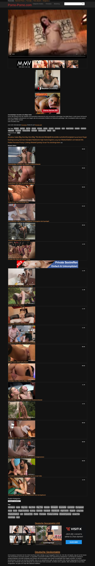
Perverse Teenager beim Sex (16, 305)
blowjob (34, 128)
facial (63, 128)
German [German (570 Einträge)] (22, 140)
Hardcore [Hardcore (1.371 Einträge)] (36, 140)
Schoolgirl (34, 130)
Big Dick (22, 128)
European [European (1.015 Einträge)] (70, 137)
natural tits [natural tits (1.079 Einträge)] (79, 140)
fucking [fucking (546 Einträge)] (16, 140)
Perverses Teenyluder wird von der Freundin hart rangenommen (26, 457)
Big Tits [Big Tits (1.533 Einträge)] (35, 137)
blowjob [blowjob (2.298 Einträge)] (47, 137)
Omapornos (46, 1)
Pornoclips (29, 1)
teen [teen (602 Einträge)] (58, 142)
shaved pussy (42, 130)
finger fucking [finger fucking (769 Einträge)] (23, 511)
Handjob (77, 128)
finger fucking (69, 128)
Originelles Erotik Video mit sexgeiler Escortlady (21, 343)
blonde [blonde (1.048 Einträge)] (41, 137)
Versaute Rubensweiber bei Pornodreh (19, 240)
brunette (39, 128)
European (57, 128)
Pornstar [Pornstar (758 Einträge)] (15, 142)
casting (45, 128)
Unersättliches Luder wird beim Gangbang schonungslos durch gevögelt (28, 221)
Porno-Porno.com (20, 5)
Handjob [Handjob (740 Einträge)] (28, 140)
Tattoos (49, 130)
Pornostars (49, 3)
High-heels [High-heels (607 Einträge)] (44, 140)
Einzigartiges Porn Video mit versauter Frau (20, 286)
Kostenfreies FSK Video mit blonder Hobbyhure (21, 183)
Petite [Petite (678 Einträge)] (10, 142)
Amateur (16, 128)
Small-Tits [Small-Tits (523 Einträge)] (46, 142)
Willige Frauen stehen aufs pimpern (18, 362)
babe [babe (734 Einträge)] (17, 137)
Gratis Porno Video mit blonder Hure (18, 202)
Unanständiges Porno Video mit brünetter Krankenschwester (25, 400)
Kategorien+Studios (38, 3)
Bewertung (57, 3)
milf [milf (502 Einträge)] (73, 140)
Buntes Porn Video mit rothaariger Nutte (19, 419)
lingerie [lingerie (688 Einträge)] (51, 140)
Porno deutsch (37, 1)
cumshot (51, 128)
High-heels (11, 130)
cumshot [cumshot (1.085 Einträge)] (62, 137)
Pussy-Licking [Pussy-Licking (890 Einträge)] (24, 142)
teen (54, 130)
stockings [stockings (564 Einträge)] (53, 142)
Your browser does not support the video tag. (47, 34)
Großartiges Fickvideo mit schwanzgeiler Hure (21, 324)
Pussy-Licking (26, 130)
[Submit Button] (83, 3)
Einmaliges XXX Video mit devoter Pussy (19, 438)
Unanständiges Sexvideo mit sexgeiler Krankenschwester (24, 164)
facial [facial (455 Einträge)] (76, 137)
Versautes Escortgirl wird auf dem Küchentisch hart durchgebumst (27, 495)
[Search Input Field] (72, 3)
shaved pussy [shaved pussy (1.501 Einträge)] (36, 142)
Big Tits (28, 128)
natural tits (18, 130)
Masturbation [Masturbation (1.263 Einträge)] (66, 140)
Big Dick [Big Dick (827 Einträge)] (28, 137)
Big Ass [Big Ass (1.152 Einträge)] (22, 137)
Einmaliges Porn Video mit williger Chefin (19, 381)
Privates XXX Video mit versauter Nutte (19, 259)
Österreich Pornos (20, 1)
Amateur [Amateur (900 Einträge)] (11, 137)
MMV (18, 132)
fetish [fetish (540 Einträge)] (80, 137)
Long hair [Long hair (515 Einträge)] (57, 140)
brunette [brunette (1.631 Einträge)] (55, 137)
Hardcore (83, 128)
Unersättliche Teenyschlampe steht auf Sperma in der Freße (25, 476)
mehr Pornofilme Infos (13, 121)
